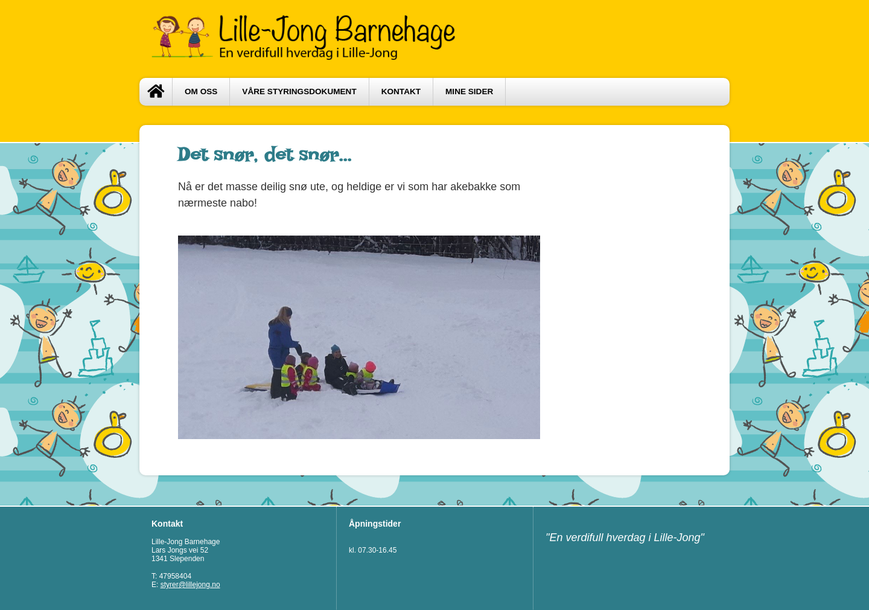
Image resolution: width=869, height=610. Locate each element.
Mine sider (469, 91)
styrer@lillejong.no (190, 584)
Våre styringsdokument (299, 91)
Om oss (201, 91)
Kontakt (401, 91)
